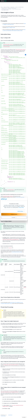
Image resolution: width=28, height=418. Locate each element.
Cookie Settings (20, 211)
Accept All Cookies (14, 214)
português (24, 417)
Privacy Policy (21, 207)
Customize (14, 217)
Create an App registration (20, 197)
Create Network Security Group (17, 251)
